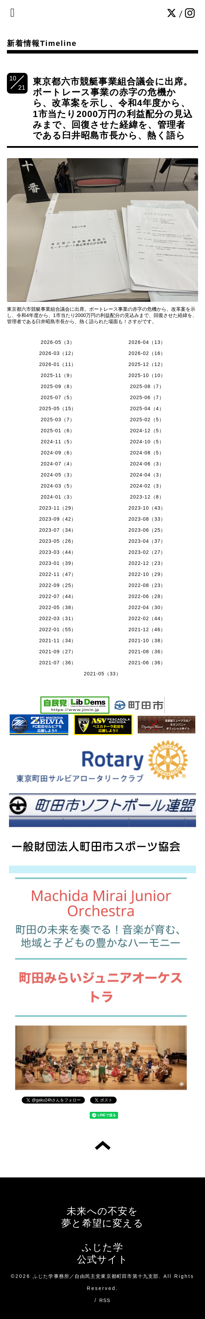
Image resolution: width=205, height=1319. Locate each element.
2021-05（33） (102, 673)
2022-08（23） (147, 585)
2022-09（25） (58, 585)
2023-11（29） (58, 508)
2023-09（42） (58, 519)
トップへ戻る (102, 1145)
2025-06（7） (147, 397)
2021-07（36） (58, 662)
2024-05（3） (58, 475)
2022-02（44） (147, 618)
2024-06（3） (147, 463)
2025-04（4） (147, 408)
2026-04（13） (147, 342)
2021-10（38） (147, 640)
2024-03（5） (58, 486)
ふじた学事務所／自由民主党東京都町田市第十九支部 (96, 1276)
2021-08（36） (147, 651)
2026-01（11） (58, 364)
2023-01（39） (58, 563)
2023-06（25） (147, 530)
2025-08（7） (147, 386)
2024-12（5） (147, 430)
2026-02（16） (147, 353)
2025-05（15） (58, 408)
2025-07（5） (58, 397)
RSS (104, 1300)
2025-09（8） (58, 386)
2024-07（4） (58, 463)
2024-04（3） (147, 475)
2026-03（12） (58, 353)
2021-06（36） (147, 662)
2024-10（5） (147, 441)
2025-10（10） (147, 375)
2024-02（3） (147, 486)
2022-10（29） (147, 574)
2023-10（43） (147, 508)
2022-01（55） (58, 629)
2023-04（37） (147, 541)
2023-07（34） (58, 530)
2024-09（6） (58, 452)
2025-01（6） (58, 430)
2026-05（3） (58, 342)
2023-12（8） (147, 497)
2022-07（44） (58, 596)
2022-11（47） (58, 574)
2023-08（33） (147, 519)
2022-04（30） (147, 607)
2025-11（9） (58, 375)
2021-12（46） (147, 629)
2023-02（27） (147, 552)
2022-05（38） (58, 607)
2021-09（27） (58, 651)
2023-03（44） (58, 552)
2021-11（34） (58, 640)
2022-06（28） (147, 596)
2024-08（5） (147, 452)
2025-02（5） (147, 419)
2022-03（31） (58, 618)
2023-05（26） (58, 541)
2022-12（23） (147, 563)
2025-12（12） (147, 364)
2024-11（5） (58, 441)
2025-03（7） (58, 419)
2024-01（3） (58, 497)
